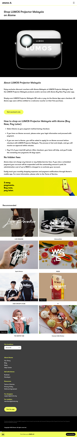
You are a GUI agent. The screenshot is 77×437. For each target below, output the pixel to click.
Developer (7, 377)
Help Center (8, 367)
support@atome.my (10, 396)
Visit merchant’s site (13, 112)
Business (6, 375)
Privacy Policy (8, 386)
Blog (5, 363)
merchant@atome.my (11, 401)
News (6, 365)
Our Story (7, 360)
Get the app (10, 409)
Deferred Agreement (10, 389)
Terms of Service (9, 384)
